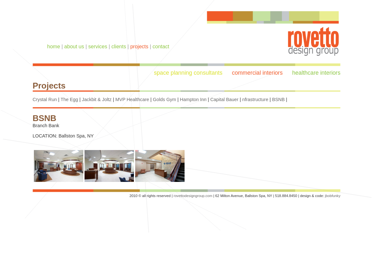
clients (118, 46)
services (97, 46)
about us (74, 46)
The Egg (69, 99)
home (53, 46)
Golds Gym (164, 99)
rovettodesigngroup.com (193, 196)
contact (161, 46)
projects (139, 46)
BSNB (278, 99)
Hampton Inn (193, 99)
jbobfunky (332, 196)
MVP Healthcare (132, 99)
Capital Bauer (224, 99)
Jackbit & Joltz (97, 99)
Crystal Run (45, 99)
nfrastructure (255, 99)
